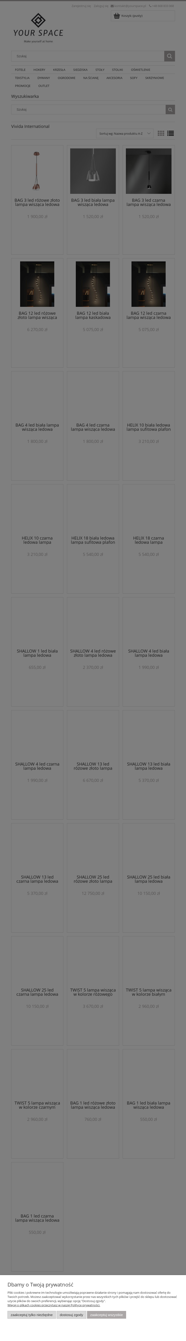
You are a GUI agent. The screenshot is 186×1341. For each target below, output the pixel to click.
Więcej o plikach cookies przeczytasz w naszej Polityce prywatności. (53, 1305)
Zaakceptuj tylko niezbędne (32, 1315)
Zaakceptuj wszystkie (106, 1315)
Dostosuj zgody (71, 1315)
